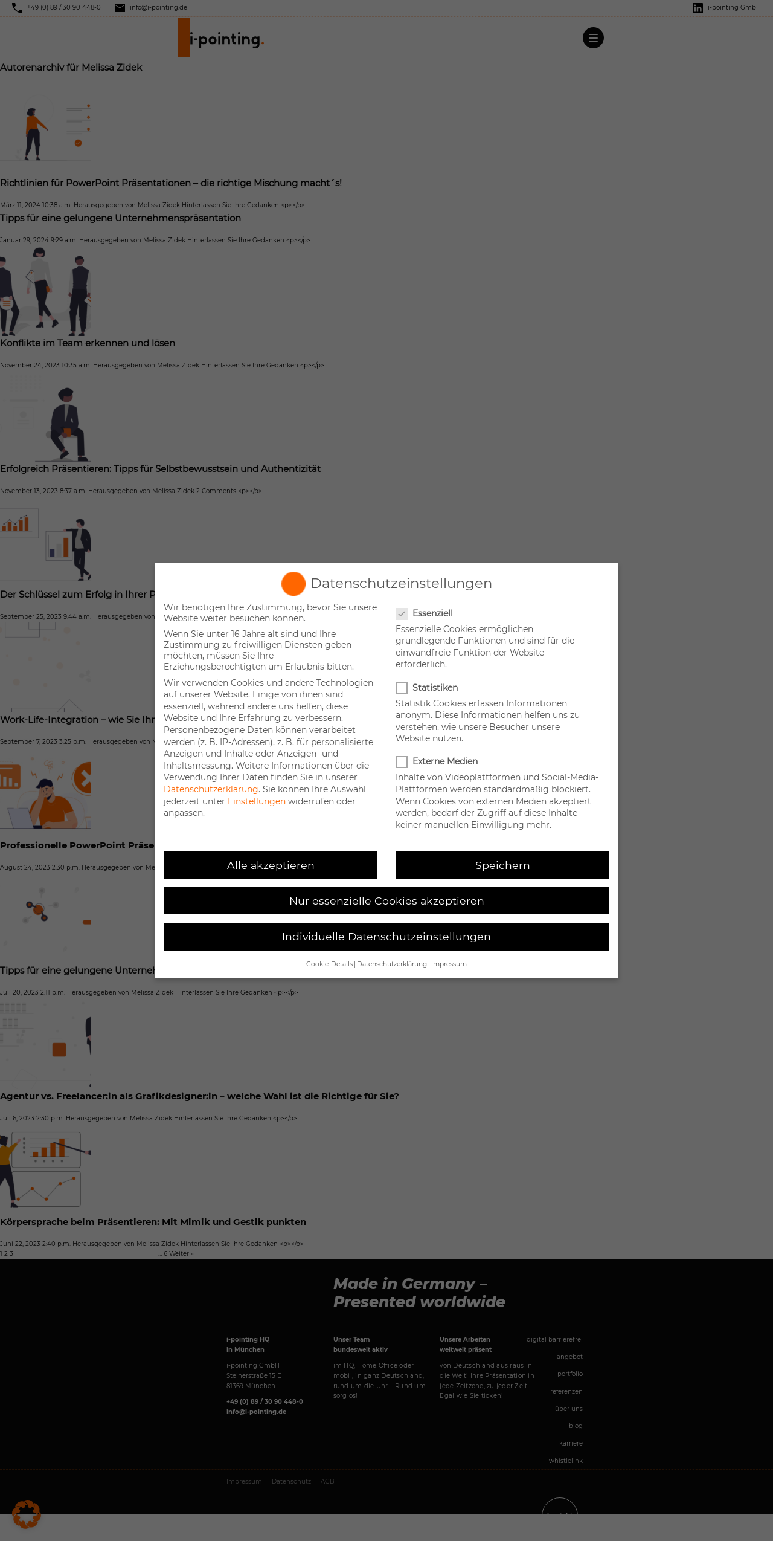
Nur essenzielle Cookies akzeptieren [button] (386, 900)
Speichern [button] (502, 865)
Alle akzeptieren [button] (271, 865)
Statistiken (428, 687)
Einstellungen (257, 801)
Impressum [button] (449, 964)
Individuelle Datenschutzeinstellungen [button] (386, 936)
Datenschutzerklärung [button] (392, 964)
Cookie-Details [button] (329, 964)
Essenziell (425, 613)
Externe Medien (438, 761)
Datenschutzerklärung (211, 789)
